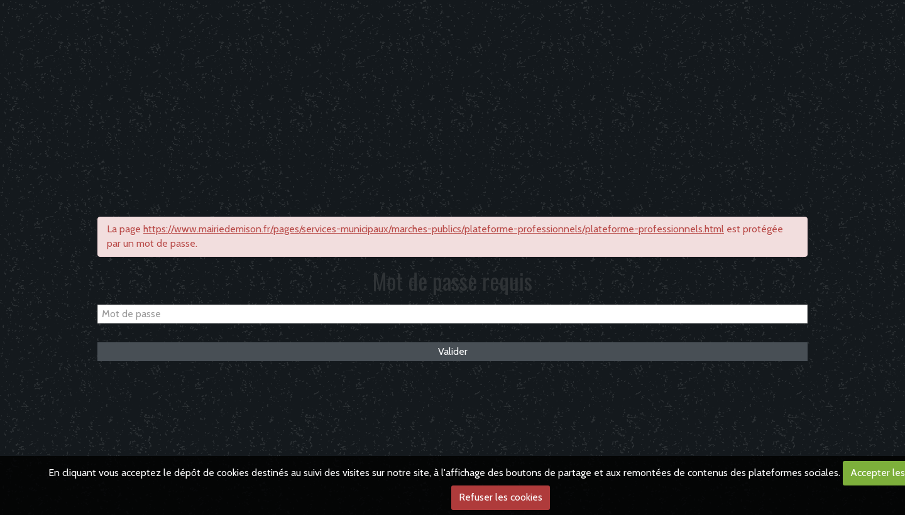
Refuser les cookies (500, 497)
